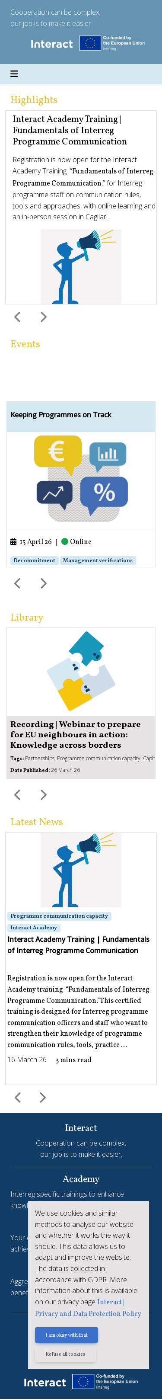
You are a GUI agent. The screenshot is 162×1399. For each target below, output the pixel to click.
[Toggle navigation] (14, 74)
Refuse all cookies (65, 1354)
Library (26, 618)
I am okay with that (66, 1335)
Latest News (36, 822)
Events (25, 345)
